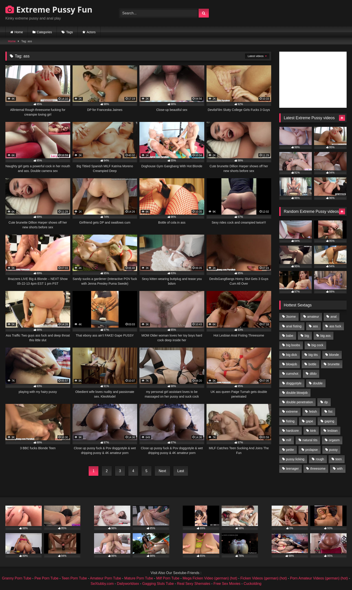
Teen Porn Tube (74, 578)
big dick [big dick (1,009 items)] (291, 355)
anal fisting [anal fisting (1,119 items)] (293, 326)
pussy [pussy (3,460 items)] (333, 449)
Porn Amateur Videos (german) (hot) (319, 578)
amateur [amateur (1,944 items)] (313, 316)
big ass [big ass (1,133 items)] (325, 335)
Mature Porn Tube (138, 578)
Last (180, 471)
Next (162, 471)
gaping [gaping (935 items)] (329, 421)
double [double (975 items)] (318, 383)
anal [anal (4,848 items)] (333, 316)
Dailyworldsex (128, 584)
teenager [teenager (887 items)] (292, 468)
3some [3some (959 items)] (291, 316)
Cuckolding (252, 584)
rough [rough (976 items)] (320, 459)
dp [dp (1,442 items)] (326, 402)
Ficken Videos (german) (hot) (263, 578)
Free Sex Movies (226, 584)
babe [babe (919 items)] (289, 335)
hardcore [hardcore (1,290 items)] (292, 430)
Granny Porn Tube (16, 578)
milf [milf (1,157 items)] (288, 440)
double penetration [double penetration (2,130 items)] (299, 402)
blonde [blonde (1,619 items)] (334, 355)
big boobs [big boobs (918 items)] (293, 345)
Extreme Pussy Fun (48, 9)
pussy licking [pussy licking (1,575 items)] (295, 459)
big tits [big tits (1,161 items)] (313, 355)
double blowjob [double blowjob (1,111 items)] (297, 392)
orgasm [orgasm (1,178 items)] (334, 440)
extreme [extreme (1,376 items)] (292, 411)
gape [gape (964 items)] (309, 421)
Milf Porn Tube (167, 578)
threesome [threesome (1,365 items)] (318, 468)
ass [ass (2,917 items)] (315, 326)
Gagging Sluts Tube (158, 584)
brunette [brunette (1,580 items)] (334, 364)
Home (19, 32)
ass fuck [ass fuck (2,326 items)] (335, 326)
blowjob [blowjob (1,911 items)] (291, 364)
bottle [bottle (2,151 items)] (312, 364)
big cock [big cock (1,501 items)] (317, 345)
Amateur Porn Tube (105, 578)
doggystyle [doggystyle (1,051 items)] (293, 383)
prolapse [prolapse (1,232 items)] (311, 449)
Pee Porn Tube (47, 578)
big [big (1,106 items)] (307, 335)
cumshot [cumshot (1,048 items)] (292, 373)
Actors (91, 32)
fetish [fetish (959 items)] (313, 411)
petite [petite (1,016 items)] (290, 449)
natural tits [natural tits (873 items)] (309, 440)
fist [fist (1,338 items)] (330, 411)
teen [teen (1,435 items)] (338, 459)
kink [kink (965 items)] (313, 430)
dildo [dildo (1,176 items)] (313, 373)
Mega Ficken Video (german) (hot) (210, 578)
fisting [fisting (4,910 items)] (290, 421)
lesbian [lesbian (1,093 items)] (332, 430)
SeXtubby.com (103, 584)
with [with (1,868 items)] (340, 468)
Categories (44, 32)
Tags (69, 32)
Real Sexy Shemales (193, 584)
